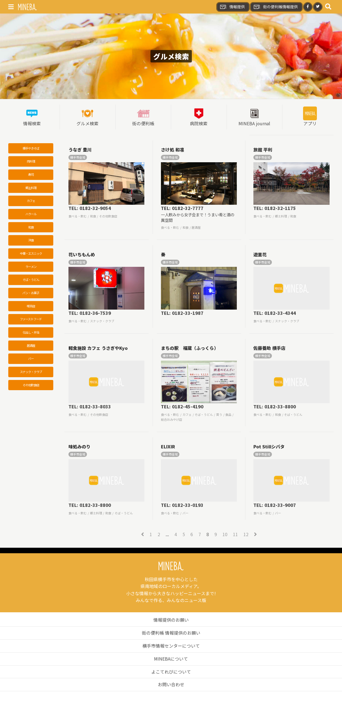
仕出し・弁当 (31, 333)
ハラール (30, 214)
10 (224, 534)
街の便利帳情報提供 (275, 7)
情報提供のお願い (171, 620)
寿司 (31, 174)
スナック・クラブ (31, 373)
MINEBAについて (171, 658)
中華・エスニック (31, 254)
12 (245, 534)
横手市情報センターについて (171, 645)
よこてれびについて (171, 671)
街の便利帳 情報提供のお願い (171, 632)
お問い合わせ (171, 684)
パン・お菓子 (30, 293)
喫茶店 (31, 307)
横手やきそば (31, 148)
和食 (31, 227)
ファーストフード (31, 320)
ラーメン (30, 267)
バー (31, 360)
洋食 (31, 241)
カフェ (31, 201)
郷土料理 (30, 188)
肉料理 (31, 161)
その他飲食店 (31, 386)
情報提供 (232, 7)
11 (235, 534)
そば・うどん (31, 280)
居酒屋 (31, 346)
